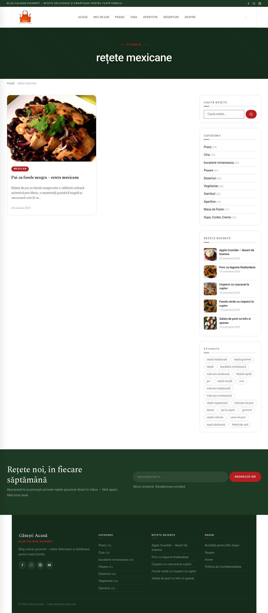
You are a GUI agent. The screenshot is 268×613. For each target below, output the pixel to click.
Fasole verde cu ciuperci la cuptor (236, 303)
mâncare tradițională (218, 388)
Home (209, 559)
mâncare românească (219, 395)
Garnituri (212, 193)
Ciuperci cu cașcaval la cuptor (234, 286)
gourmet (247, 410)
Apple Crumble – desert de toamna (236, 252)
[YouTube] (49, 565)
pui (208, 381)
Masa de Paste (216, 209)
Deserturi (171, 17)
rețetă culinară (215, 417)
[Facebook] (248, 3)
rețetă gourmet (242, 359)
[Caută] (246, 17)
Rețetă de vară (240, 424)
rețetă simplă (224, 381)
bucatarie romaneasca (221, 162)
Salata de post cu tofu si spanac (235, 320)
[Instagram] (254, 3)
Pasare (211, 170)
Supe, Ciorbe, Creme (220, 217)
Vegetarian (213, 186)
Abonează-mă (245, 476)
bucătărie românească (233, 366)
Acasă (83, 17)
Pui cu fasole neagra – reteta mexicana (45, 178)
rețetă (210, 366)
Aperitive (150, 17)
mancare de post (244, 403)
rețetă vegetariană (217, 403)
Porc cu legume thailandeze (237, 267)
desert (210, 410)
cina (241, 381)
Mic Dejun (101, 17)
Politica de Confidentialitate (223, 566)
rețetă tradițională (217, 359)
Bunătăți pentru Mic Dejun (222, 545)
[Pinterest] (259, 3)
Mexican (20, 168)
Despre (190, 17)
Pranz (120, 17)
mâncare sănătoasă (218, 374)
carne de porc (238, 417)
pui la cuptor (228, 410)
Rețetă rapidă (244, 374)
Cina (133, 17)
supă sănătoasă (216, 424)
